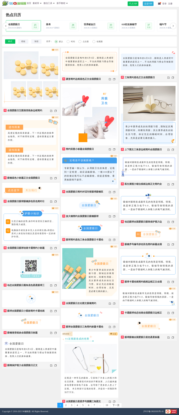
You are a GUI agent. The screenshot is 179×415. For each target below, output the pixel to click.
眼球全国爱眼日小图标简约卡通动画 (24, 310)
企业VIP (148, 3)
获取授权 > (66, 334)
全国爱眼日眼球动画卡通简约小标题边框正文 (24, 249)
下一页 (115, 405)
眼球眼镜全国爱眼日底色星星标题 (140, 337)
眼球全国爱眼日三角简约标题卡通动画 (82, 327)
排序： (49, 41)
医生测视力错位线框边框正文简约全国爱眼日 (141, 185)
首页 (29, 3)
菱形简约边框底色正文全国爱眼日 (81, 78)
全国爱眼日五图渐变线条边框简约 (23, 110)
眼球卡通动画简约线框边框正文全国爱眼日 (141, 282)
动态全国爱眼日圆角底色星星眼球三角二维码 (24, 286)
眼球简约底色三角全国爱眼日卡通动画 (82, 240)
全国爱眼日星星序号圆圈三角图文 (81, 401)
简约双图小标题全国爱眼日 (78, 149)
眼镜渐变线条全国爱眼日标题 (21, 332)
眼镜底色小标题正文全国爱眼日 (22, 177)
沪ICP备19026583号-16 (153, 411)
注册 (170, 3)
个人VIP (133, 3)
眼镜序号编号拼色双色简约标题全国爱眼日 (141, 245)
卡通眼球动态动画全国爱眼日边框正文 (141, 313)
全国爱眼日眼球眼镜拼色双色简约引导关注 (24, 202)
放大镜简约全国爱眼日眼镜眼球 (80, 216)
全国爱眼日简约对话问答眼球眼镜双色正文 (82, 192)
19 (107, 405)
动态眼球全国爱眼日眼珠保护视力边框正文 (141, 222)
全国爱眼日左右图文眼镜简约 (79, 303)
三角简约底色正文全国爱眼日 (138, 77)
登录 (164, 3)
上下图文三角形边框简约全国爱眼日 (141, 149)
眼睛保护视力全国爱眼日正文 (21, 365)
